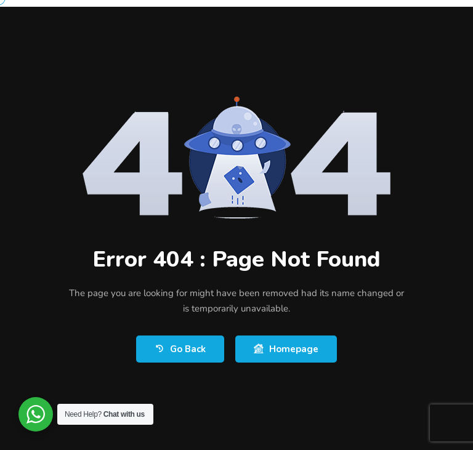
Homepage (286, 349)
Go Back (180, 349)
